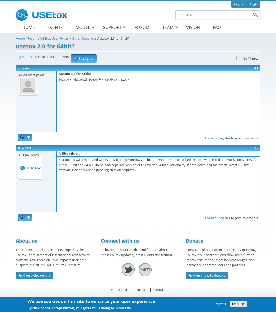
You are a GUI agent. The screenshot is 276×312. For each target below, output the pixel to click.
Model (82, 27)
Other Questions (84, 38)
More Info (123, 309)
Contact (159, 290)
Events (55, 27)
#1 (256, 68)
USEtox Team (119, 290)
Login (253, 4)
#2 (256, 148)
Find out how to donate (207, 275)
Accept (221, 305)
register (35, 57)
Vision (193, 27)
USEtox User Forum (54, 38)
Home (28, 27)
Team (167, 27)
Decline (238, 305)
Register (239, 4)
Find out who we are (35, 275)
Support (112, 27)
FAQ (217, 27)
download (87, 170)
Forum (142, 27)
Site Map (141, 290)
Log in (20, 57)
